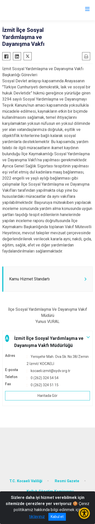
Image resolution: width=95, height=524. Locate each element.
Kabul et (57, 517)
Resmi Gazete (67, 481)
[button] (47, 342)
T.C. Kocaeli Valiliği (25, 481)
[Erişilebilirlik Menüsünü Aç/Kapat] (84, 513)
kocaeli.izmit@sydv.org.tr (50, 371)
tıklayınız (37, 516)
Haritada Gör (47, 396)
